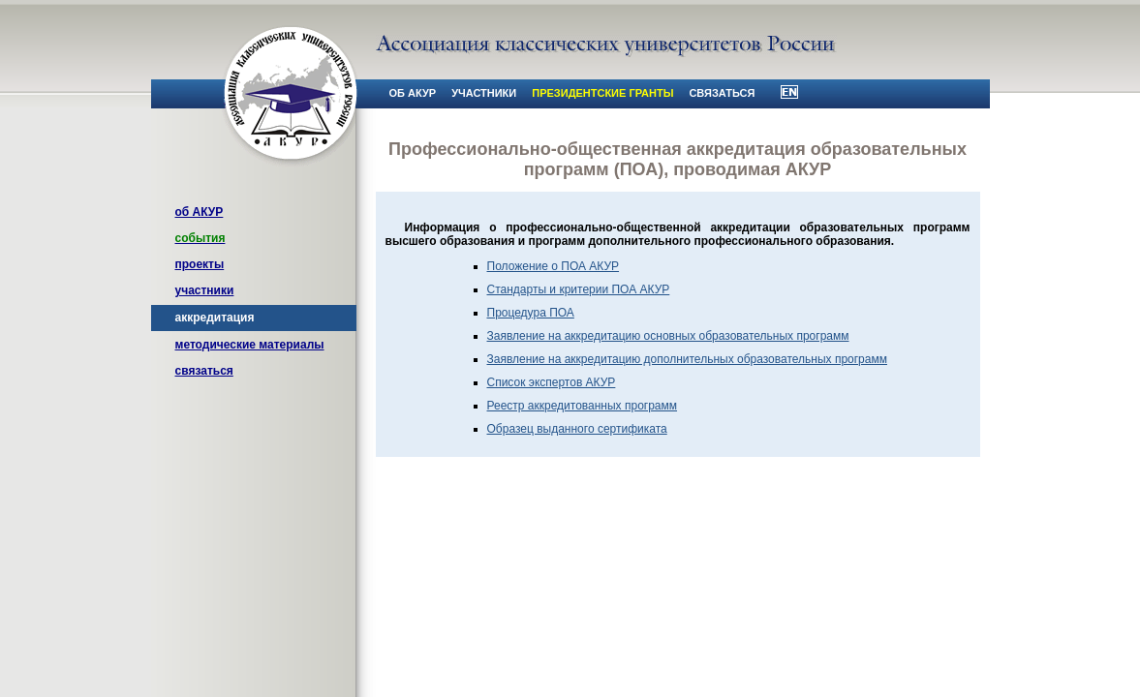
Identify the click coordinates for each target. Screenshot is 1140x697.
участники (204, 290)
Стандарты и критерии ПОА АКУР (578, 289)
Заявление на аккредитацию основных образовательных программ (668, 336)
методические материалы (249, 344)
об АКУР (199, 212)
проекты (200, 264)
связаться (204, 371)
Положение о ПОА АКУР (553, 266)
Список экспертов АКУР (551, 382)
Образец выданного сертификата (577, 429)
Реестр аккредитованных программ (582, 405)
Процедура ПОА (530, 312)
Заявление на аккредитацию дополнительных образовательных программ (687, 359)
